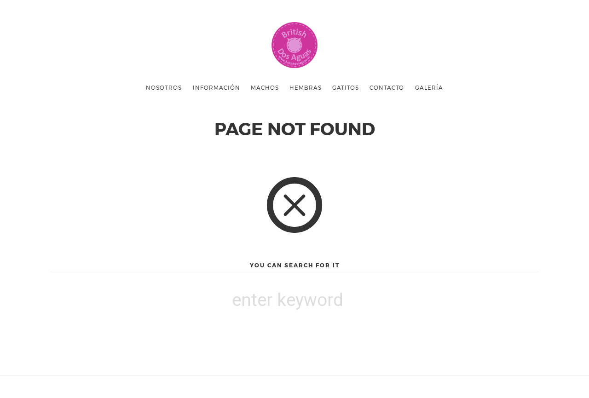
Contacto (387, 87)
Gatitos (345, 87)
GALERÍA (429, 87)
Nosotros (164, 87)
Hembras (305, 87)
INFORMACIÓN (216, 87)
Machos (265, 87)
